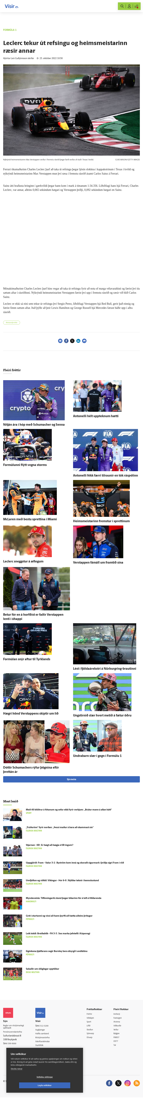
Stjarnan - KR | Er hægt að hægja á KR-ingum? (49, 845)
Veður (117, 1030)
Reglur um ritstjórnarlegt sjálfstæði (15, 1027)
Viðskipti (93, 1018)
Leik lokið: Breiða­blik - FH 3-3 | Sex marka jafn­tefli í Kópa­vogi (58, 934)
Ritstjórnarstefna (46, 1038)
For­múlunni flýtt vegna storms (25, 465)
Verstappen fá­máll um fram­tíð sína (98, 562)
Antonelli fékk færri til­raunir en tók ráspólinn (105, 475)
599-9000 (12, 1045)
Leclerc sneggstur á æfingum (23, 561)
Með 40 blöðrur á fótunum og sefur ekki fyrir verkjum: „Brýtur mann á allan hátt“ (69, 810)
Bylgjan (118, 1034)
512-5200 (47, 1026)
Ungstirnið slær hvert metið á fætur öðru (102, 715)
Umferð (42, 1050)
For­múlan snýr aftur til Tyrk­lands (26, 659)
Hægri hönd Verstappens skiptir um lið (31, 713)
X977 (117, 1042)
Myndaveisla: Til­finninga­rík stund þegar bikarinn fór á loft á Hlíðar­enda (63, 898)
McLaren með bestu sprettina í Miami (30, 519)
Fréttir (92, 1014)
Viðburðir (119, 1026)
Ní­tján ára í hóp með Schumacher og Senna (34, 424)
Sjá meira (71, 779)
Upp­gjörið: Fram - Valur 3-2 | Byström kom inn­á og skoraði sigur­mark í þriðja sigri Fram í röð (75, 863)
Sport (91, 1022)
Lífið (91, 1026)
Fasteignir (119, 1018)
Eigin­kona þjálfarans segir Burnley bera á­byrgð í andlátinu (56, 951)
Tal (116, 1046)
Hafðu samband (46, 1034)
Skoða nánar (16, 1077)
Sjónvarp (93, 1034)
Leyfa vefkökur (63, 1085)
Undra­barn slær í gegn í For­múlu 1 (97, 756)
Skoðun (92, 1030)
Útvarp (92, 1038)
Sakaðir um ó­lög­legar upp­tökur (42, 969)
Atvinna (118, 1022)
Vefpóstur (43, 1054)
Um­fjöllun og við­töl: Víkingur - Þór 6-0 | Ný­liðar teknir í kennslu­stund (62, 880)
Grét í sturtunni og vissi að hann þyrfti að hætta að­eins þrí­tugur (59, 916)
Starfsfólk (42, 1046)
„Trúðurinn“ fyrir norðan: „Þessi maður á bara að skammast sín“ (60, 827)
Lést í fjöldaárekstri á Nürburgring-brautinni (104, 668)
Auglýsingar (43, 1030)
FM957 (118, 1038)
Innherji (118, 1014)
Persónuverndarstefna (14, 1033)
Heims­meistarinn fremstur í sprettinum (101, 521)
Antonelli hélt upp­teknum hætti (96, 416)
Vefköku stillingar (26, 1085)
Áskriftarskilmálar (46, 1042)
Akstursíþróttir (11, 323)
